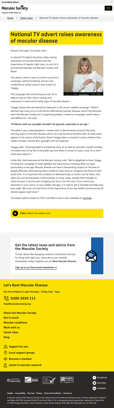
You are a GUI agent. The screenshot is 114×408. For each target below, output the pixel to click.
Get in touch (11, 317)
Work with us (12, 327)
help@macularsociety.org (17, 304)
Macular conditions (15, 322)
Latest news (26, 18)
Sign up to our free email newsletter (36, 267)
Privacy (39, 393)
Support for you (18, 346)
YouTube (87, 198)
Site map (30, 393)
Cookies (10, 393)
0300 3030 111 (15, 13)
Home (10, 18)
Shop (7, 337)
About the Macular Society (20, 313)
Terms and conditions (52, 393)
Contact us (67, 393)
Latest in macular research (25, 365)
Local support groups (22, 352)
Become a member (20, 359)
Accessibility (20, 393)
